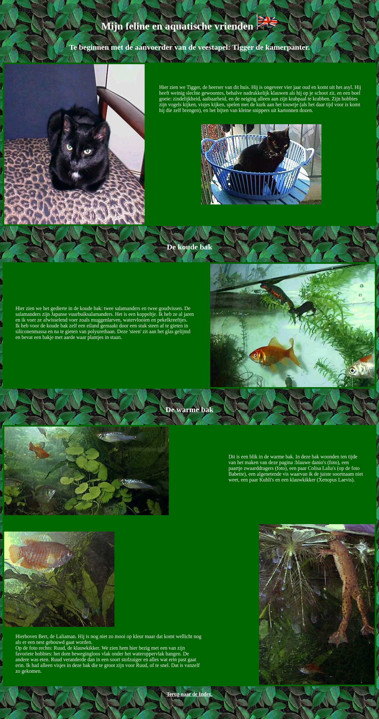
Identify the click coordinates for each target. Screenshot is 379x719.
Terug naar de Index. (189, 694)
